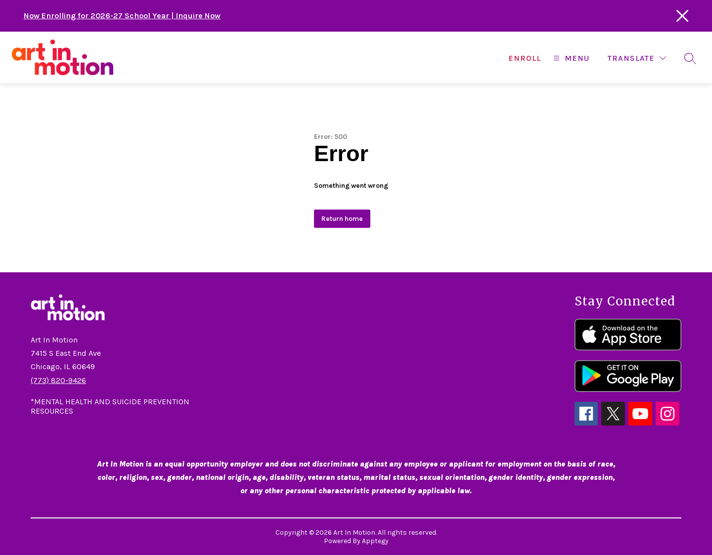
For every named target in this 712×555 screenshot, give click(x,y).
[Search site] (690, 58)
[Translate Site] (636, 58)
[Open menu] (570, 58)
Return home (342, 218)
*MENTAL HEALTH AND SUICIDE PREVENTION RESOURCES (110, 406)
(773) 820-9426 (58, 380)
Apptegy (375, 541)
